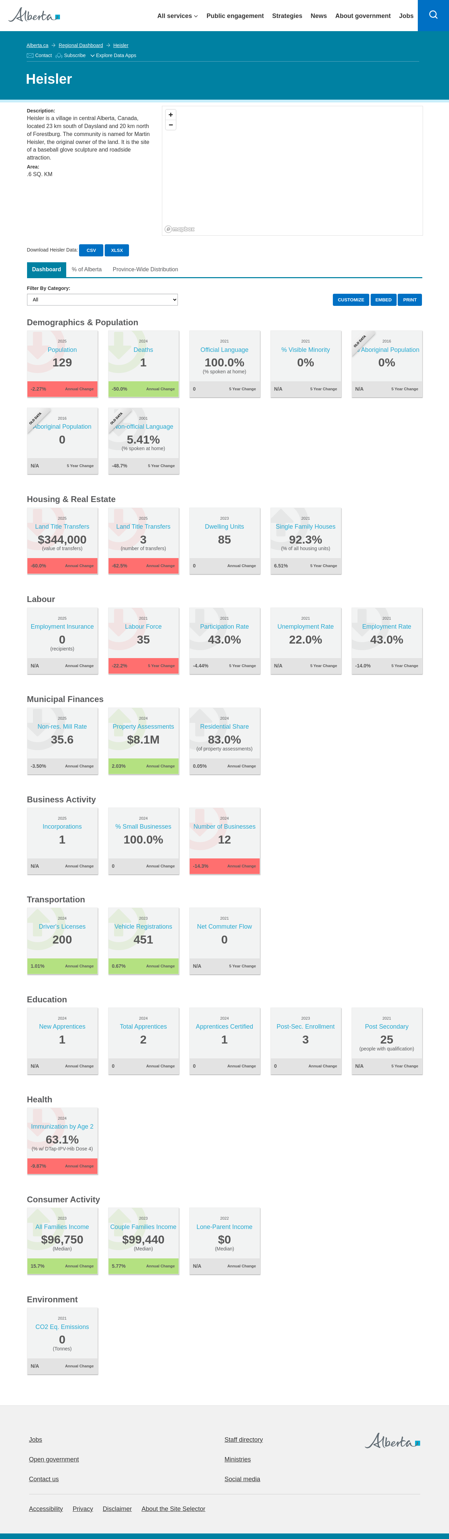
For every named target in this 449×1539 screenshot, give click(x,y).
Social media (242, 1479)
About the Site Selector (173, 1508)
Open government (54, 1459)
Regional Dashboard (81, 45)
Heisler (121, 45)
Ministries (238, 1459)
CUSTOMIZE (351, 299)
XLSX (117, 250)
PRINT (410, 299)
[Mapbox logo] (179, 229)
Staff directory (244, 1439)
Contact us (44, 1479)
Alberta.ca (38, 45)
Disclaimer (117, 1508)
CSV (91, 250)
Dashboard (46, 269)
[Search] (433, 15)
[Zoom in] (171, 115)
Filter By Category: (48, 288)
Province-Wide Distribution (145, 269)
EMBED (383, 299)
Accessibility (46, 1508)
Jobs (35, 1439)
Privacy (82, 1508)
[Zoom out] (171, 125)
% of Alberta (87, 269)
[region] (292, 171)
